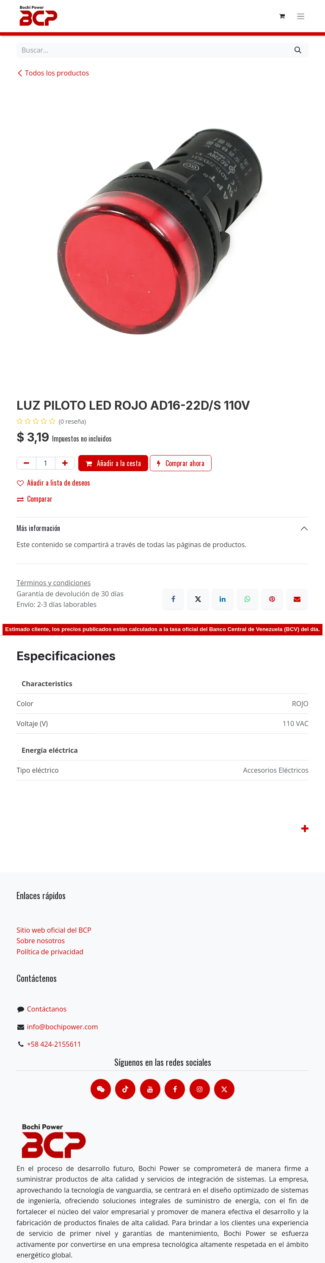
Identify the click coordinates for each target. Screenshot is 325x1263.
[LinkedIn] (222, 599)
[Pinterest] (272, 599)
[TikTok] (125, 1089)
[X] (198, 599)
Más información (38, 528)
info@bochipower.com (62, 1026)
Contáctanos (46, 1009)
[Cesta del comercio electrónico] (281, 16)
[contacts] (101, 1089)
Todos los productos (53, 73)
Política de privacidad (50, 951)
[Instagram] (200, 1089)
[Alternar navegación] (300, 16)
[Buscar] (297, 50)
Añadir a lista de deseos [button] (53, 483)
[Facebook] (173, 599)
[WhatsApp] (247, 599)
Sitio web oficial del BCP (54, 930)
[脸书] (175, 1089)
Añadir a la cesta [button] (113, 463)
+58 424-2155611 (54, 1044)
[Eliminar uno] (26, 463)
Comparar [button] (34, 499)
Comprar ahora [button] (180, 463)
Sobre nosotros (41, 940)
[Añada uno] (65, 463)
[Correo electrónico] (297, 599)
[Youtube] (150, 1089)
